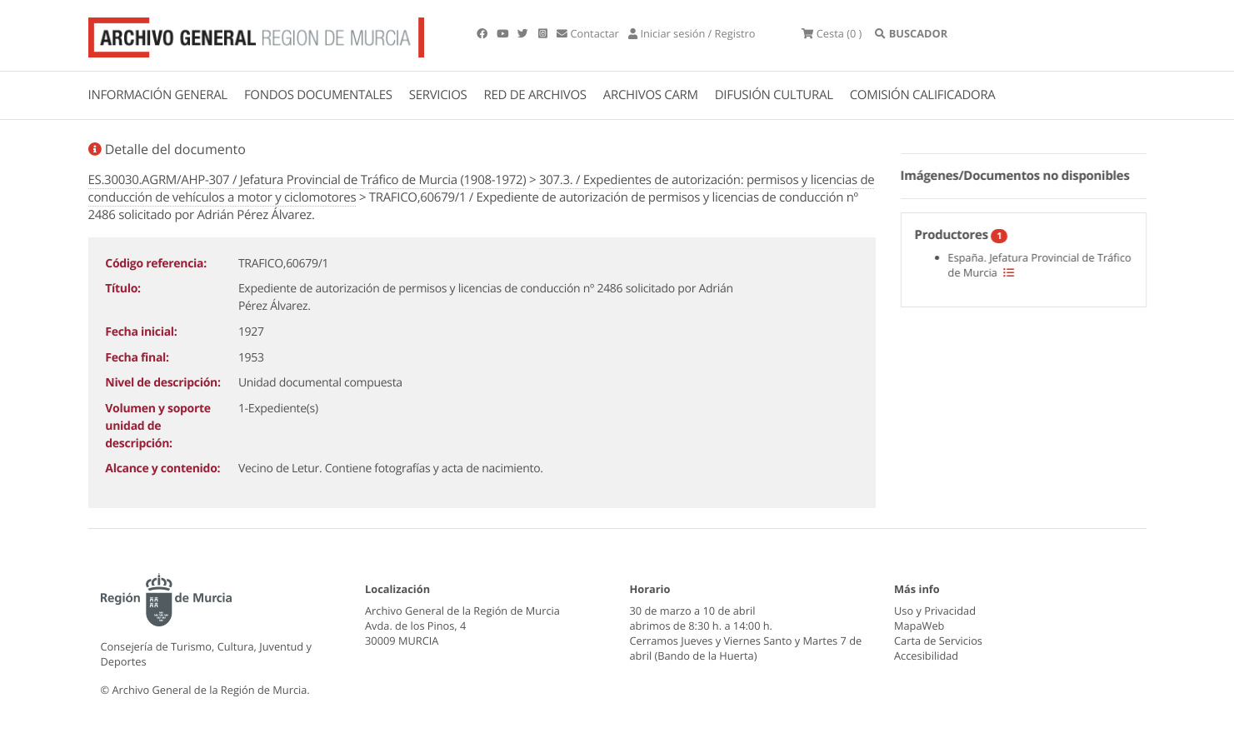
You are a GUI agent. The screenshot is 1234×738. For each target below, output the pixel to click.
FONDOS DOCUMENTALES (318, 95)
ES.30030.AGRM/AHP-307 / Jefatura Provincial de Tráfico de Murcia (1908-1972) (307, 180)
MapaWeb (919, 625)
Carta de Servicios (938, 640)
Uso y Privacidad (935, 610)
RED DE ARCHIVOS (535, 95)
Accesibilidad (926, 655)
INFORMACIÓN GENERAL (157, 95)
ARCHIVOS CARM (650, 95)
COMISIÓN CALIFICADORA (923, 95)
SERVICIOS (438, 95)
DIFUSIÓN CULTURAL (774, 95)
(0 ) (832, 33)
